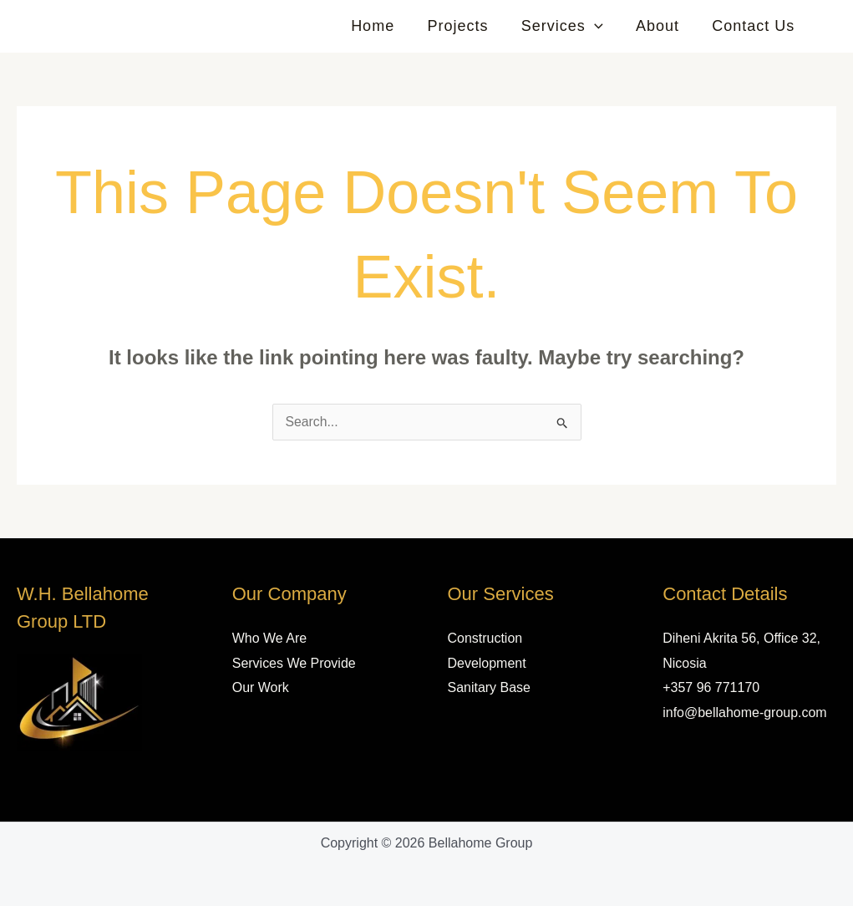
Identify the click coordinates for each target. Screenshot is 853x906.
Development (487, 663)
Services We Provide (294, 663)
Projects (467, 26)
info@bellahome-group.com (745, 712)
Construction (485, 638)
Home (385, 26)
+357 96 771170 (711, 687)
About (661, 26)
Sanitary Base (489, 687)
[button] (601, 26)
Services (569, 26)
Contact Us (754, 26)
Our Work (260, 687)
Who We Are (269, 638)
